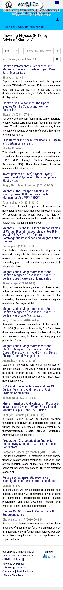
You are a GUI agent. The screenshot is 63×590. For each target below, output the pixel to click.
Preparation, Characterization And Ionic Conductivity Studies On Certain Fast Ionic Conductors (29, 444)
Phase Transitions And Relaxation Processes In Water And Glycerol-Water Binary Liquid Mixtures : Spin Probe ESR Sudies (31, 406)
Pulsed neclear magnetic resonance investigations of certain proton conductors (30, 479)
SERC (5, 555)
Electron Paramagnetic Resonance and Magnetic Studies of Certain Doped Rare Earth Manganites (28, 69)
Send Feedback (25, 571)
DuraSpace (21, 567)
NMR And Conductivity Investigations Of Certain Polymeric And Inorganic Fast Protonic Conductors (28, 389)
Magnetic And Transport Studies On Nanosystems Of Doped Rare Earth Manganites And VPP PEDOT (25, 194)
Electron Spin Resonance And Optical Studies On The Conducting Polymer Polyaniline (26, 106)
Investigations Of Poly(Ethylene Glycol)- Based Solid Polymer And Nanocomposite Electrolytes (29, 177)
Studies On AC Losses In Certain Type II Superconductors (28, 513)
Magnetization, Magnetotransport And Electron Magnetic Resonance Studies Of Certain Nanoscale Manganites (29, 312)
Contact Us (8, 571)
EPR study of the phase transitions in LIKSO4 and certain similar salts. (31, 141)
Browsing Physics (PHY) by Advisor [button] (25, 26)
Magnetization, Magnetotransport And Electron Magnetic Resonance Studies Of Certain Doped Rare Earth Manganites (29, 275)
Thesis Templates (13, 575)
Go (57, 51)
